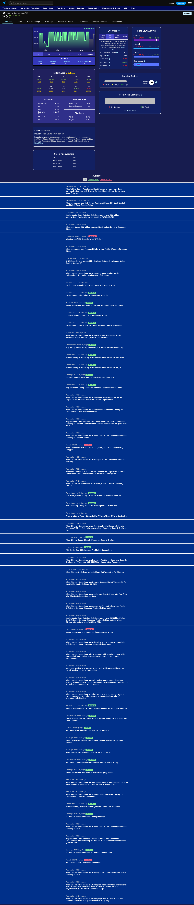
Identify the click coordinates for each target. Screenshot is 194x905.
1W (48, 54)
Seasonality (93, 8)
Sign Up (181, 3)
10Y (79, 54)
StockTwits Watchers (64, 154)
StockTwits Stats (65, 22)
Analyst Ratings (76, 8)
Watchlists (48, 8)
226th (39, 91)
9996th (88, 91)
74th (75, 82)
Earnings (61, 8)
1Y (69, 54)
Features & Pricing (111, 8)
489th (76, 91)
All (85, 179)
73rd (39, 82)
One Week (117, 36)
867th (51, 91)
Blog (133, 8)
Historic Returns (100, 22)
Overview (8, 22)
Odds (19, 22)
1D (38, 54)
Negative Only (106, 179)
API (125, 8)
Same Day (103, 36)
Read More (38, 143)
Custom (90, 54)
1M (59, 54)
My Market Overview (30, 8)
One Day (110, 36)
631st (63, 91)
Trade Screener (9, 8)
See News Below (130, 110)
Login (172, 3)
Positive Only (93, 179)
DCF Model (83, 22)
